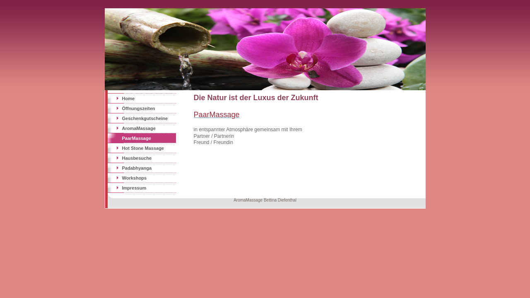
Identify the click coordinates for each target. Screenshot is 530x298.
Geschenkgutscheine (145, 118)
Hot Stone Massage (143, 148)
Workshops (134, 177)
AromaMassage (139, 128)
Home (128, 98)
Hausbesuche (137, 158)
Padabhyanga (137, 168)
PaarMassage (136, 138)
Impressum (134, 187)
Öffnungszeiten (138, 108)
